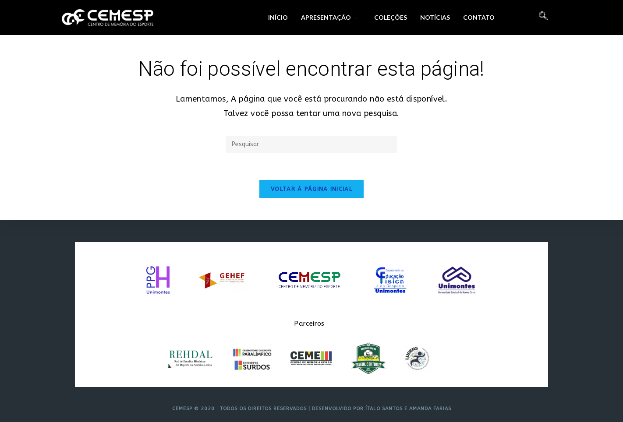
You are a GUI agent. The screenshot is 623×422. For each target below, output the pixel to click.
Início (278, 17)
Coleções (390, 17)
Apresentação (329, 17)
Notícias (435, 17)
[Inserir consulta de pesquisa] (311, 144)
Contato (479, 17)
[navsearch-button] (543, 17)
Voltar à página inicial (311, 189)
